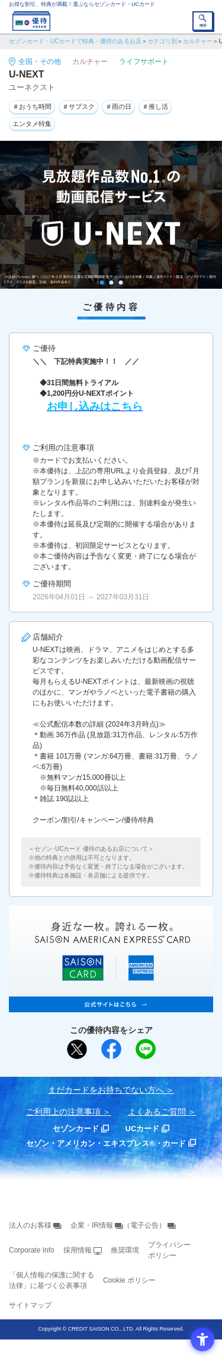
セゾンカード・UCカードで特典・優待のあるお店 (75, 41)
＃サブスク (78, 106)
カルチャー (198, 41)
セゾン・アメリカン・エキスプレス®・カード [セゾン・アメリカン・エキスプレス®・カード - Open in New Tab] (106, 1143)
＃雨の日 (118, 106)
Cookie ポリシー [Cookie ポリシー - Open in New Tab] (129, 1280)
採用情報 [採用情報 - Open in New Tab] (77, 1250)
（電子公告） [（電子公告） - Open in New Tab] (144, 1225)
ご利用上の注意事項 (63, 1111)
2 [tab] (111, 282)
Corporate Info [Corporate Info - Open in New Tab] (31, 1250)
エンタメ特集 (32, 123)
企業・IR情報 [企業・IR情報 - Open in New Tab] (91, 1225)
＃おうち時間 (32, 106)
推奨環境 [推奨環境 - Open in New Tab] (125, 1250)
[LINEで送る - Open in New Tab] (146, 1049)
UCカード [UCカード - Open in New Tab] (143, 1128)
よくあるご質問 (157, 1111)
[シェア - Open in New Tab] (111, 1049)
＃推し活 (155, 106)
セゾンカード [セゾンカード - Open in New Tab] (76, 1128)
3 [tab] (120, 282)
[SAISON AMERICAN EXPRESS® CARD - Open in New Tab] (111, 1006)
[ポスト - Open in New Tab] (77, 1050)
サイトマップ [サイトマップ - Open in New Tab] (30, 1305)
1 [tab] (101, 282)
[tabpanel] (111, 215)
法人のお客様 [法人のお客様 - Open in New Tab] (30, 1225)
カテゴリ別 (162, 41)
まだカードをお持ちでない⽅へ (106, 1090)
